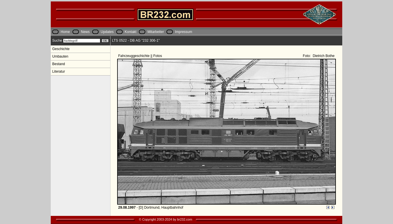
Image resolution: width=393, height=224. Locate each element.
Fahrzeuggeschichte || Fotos (140, 56)
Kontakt (131, 32)
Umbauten (60, 56)
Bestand (58, 64)
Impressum (183, 32)
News (85, 32)
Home (65, 32)
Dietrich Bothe (323, 56)
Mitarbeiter (155, 32)
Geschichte (61, 49)
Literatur (58, 71)
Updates (107, 32)
